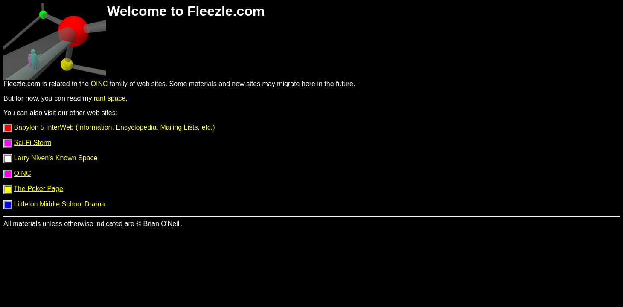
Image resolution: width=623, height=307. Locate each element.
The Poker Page (38, 188)
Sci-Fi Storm (32, 142)
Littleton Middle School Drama (59, 204)
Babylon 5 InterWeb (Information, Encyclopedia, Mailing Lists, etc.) (114, 127)
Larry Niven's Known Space (55, 158)
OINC (99, 83)
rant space (110, 98)
